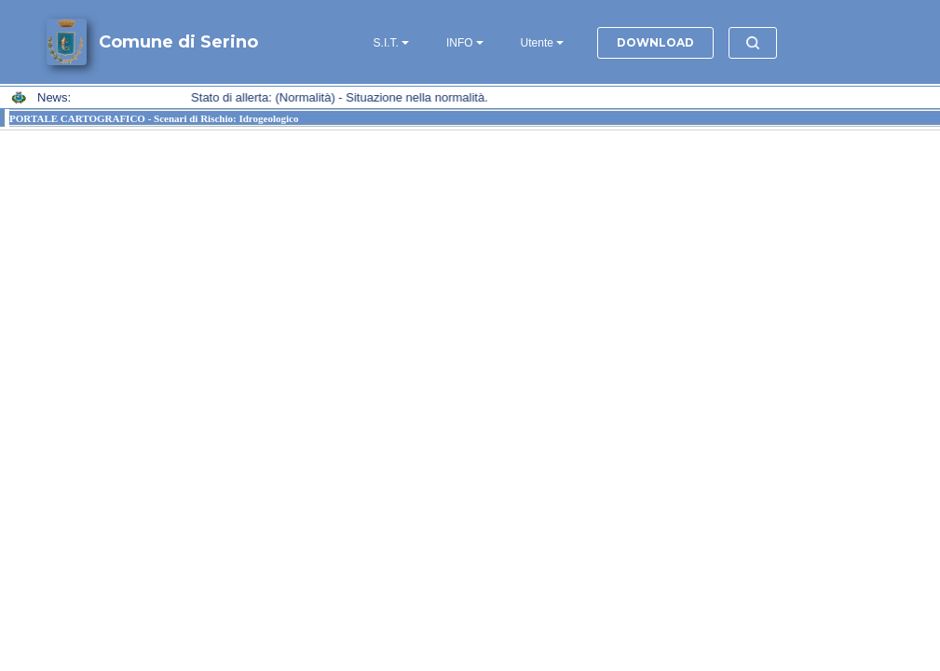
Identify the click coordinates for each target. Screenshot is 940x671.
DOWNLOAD (655, 42)
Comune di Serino (178, 42)
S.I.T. (386, 42)
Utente (537, 42)
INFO (459, 42)
